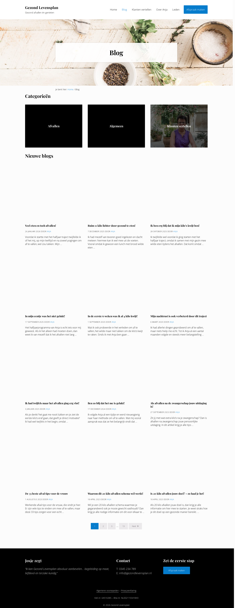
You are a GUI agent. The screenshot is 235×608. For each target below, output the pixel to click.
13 (125, 528)
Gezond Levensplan (42, 7)
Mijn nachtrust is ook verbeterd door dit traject (178, 317)
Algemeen (116, 127)
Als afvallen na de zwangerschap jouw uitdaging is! (173, 406)
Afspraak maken (176, 570)
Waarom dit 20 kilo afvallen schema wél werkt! (116, 494)
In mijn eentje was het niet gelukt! (45, 317)
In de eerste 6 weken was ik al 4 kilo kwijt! (113, 317)
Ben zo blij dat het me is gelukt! (106, 404)
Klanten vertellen (179, 127)
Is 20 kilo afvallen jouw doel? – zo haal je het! (177, 494)
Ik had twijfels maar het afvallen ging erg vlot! (53, 404)
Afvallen (54, 127)
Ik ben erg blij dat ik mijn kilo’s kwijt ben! (175, 226)
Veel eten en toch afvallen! (41, 226)
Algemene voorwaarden (107, 590)
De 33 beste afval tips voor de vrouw (46, 494)
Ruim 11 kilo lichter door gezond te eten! (112, 226)
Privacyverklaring (128, 590)
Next (134, 527)
